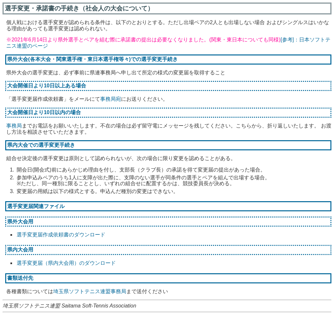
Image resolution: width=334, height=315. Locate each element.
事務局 (14, 125)
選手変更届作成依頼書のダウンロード (61, 234)
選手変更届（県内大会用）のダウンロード (66, 263)
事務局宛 (110, 99)
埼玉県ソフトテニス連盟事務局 (89, 291)
